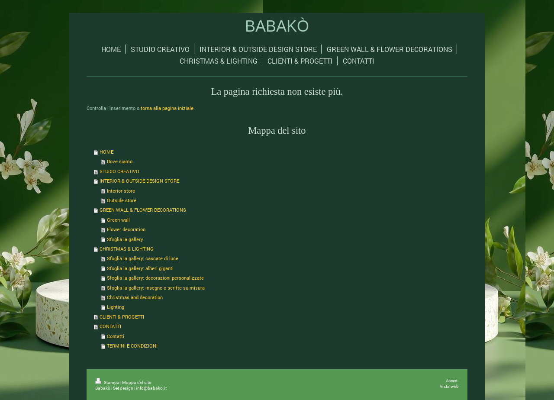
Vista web (449, 386)
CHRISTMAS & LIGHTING (127, 248)
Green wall (118, 219)
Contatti (115, 336)
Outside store (121, 200)
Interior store (121, 190)
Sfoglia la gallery (125, 239)
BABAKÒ (277, 26)
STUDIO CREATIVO (119, 171)
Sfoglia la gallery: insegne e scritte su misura (156, 287)
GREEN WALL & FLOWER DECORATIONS (143, 209)
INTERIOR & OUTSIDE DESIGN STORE (139, 180)
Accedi (452, 381)
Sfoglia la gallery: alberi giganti (140, 268)
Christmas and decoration (135, 297)
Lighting (115, 306)
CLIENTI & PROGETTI (122, 316)
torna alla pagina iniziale (167, 108)
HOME (106, 151)
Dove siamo (119, 161)
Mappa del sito (136, 382)
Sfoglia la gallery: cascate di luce (142, 258)
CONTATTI (110, 326)
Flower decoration (126, 229)
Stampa (107, 382)
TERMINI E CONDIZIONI (132, 345)
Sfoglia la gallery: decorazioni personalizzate (155, 277)
